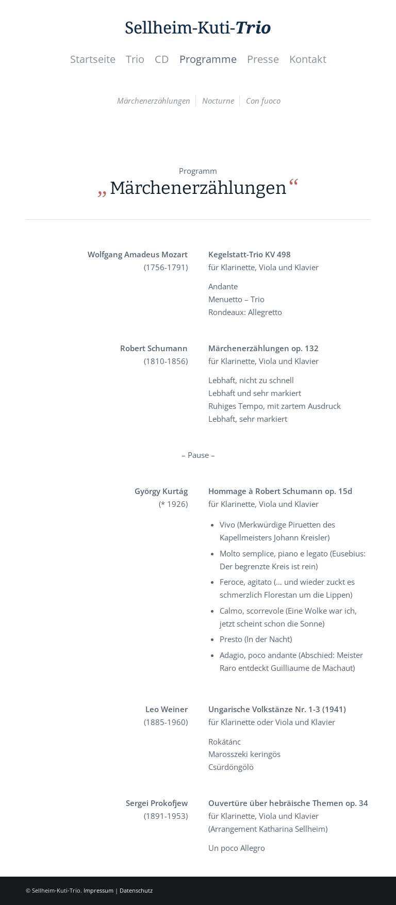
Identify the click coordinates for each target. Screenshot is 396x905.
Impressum (98, 890)
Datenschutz (136, 890)
